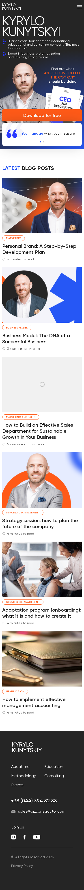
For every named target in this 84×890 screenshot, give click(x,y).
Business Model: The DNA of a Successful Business (36, 339)
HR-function (15, 691)
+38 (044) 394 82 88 (34, 800)
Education (53, 766)
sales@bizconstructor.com (41, 811)
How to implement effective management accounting (34, 702)
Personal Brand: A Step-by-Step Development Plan (39, 249)
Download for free (42, 115)
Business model (17, 327)
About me (20, 766)
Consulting (54, 775)
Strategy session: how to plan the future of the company (40, 523)
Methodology (23, 775)
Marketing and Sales (20, 417)
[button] (40, 141)
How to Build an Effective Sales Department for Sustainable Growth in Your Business (37, 431)
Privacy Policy (22, 866)
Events (17, 784)
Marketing (13, 238)
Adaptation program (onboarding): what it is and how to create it (41, 613)
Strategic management (23, 512)
